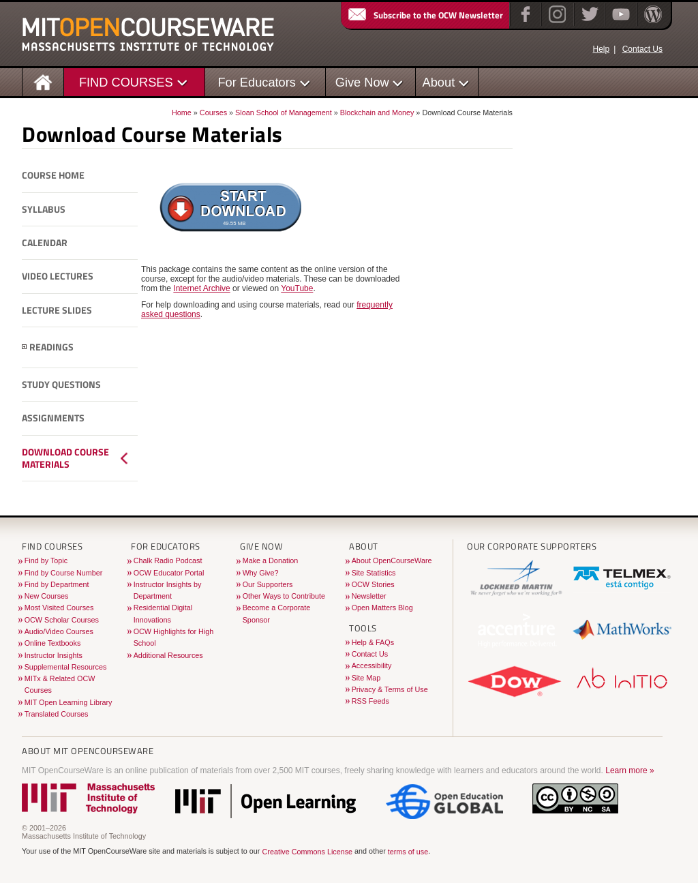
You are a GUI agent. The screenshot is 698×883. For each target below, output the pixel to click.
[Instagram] (556, 23)
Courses (213, 112)
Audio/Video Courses (59, 631)
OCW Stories (373, 584)
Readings (51, 347)
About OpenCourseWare (392, 560)
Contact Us (642, 49)
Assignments (53, 418)
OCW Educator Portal (169, 573)
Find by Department (57, 584)
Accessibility (372, 665)
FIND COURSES (126, 82)
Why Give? (261, 573)
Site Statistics (374, 573)
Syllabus (43, 209)
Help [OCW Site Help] (600, 49)
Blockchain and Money (377, 112)
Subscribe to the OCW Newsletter (424, 15)
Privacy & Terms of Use (390, 689)
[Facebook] (523, 23)
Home (182, 112)
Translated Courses (57, 714)
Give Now (362, 82)
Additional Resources (168, 655)
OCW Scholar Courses (62, 620)
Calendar (44, 243)
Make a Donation (271, 560)
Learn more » (629, 770)
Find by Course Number (64, 573)
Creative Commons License (307, 852)
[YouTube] (619, 23)
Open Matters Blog (382, 607)
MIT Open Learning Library (68, 702)
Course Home (53, 175)
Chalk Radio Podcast (168, 560)
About (439, 82)
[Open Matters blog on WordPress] (652, 23)
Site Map (366, 678)
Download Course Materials (65, 458)
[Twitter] (588, 23)
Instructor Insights (53, 655)
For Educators (256, 82)
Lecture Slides (57, 310)
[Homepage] (43, 81)
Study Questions (61, 384)
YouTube (297, 288)
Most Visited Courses (59, 607)
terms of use (408, 852)
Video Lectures (57, 276)
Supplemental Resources (66, 667)
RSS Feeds (370, 701)
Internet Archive (201, 288)
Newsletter (369, 596)
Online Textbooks (53, 643)
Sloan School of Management (283, 112)
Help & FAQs (373, 642)
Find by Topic (46, 560)
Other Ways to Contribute (284, 596)
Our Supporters (268, 584)
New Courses (47, 596)
